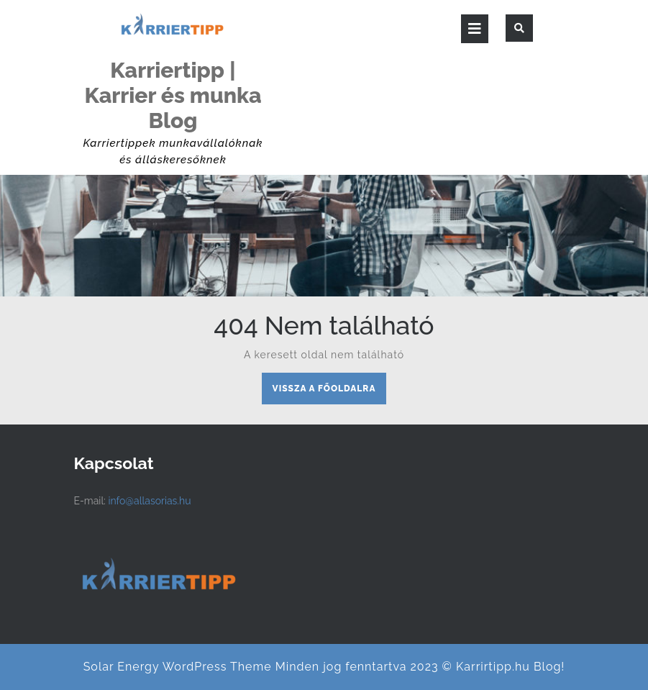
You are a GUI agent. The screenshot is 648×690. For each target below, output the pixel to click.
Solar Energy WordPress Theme (177, 666)
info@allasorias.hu (149, 501)
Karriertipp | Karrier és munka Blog (172, 95)
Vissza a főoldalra (330, 392)
